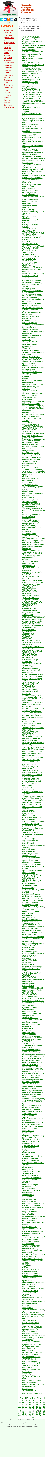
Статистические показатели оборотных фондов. (33, 1163)
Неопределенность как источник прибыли (32, 541)
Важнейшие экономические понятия (33, 1309)
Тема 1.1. (26, 348)
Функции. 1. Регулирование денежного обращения (32, 1391)
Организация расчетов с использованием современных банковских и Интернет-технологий (33, 1130)
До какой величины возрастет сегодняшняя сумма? (31, 570)
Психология (8, 75)
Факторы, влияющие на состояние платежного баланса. (33, 704)
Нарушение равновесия (32, 391)
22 (26, 1402)
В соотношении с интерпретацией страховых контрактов (33, 905)
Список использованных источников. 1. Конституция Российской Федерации (33, 1285)
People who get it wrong (32, 1338)
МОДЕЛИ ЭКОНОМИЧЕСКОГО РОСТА (31, 576)
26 (40, 1402)
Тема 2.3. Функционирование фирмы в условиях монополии (30, 343)
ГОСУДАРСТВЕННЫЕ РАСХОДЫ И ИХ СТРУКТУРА (32, 604)
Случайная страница (25, 1426)
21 (23, 1402)
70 (26, 1415)
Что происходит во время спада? (31, 556)
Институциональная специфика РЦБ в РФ (32, 1110)
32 (33, 1405)
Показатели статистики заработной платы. (31, 1169)
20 (19, 1402)
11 (44, 1398)
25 (37, 1402)
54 (26, 1411)
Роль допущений (29, 854)
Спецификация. (29, 210)
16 (33, 1400)
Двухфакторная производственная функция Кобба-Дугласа (33, 1333)
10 (40, 1398)
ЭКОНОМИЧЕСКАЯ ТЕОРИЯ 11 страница (32, 95)
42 (40, 1407)
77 (33, 1417)
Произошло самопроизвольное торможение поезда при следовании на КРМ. (33, 413)
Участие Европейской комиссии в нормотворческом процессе (32, 315)
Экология (7, 102)
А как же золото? (30, 536)
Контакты (35, 1426)
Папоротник (28, 634)
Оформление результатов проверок (32, 965)
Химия (6, 97)
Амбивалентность (31, 62)
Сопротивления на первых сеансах (31, 125)
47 (30, 1409)
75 (44, 1415)
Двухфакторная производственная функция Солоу (30, 1322)
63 (30, 1413)
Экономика (8, 105)
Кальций (26, 1306)
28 (19, 1405)
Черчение (7, 100)
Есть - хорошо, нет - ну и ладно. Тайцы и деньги (33, 276)
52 (19, 1411)
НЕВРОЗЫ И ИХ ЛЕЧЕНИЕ (29, 961)
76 (29, 1417)
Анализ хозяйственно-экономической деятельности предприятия (32, 628)
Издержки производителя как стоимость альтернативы (31, 479)
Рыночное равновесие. (32, 308)
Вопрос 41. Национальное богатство (28, 811)
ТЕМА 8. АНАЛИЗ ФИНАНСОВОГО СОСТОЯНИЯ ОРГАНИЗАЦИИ (30, 948)
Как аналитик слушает (33, 118)
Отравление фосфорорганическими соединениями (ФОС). (32, 988)
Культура (7, 48)
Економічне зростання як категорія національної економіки (32, 941)
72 (33, 1415)
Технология (8, 87)
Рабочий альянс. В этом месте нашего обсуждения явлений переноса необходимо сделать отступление (33, 69)
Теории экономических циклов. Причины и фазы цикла (33, 510)
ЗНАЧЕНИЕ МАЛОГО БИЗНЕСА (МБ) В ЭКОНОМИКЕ (31, 877)
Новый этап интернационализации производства (32, 493)
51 (44, 1409)
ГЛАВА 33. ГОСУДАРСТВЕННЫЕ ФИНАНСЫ (32, 664)
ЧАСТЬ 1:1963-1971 (31, 760)
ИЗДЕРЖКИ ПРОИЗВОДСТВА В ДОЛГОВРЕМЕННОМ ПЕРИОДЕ (32, 641)
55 (30, 1411)
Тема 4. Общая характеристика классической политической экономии (33, 842)
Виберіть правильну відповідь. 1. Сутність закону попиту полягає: (33, 898)
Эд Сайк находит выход (33, 538)
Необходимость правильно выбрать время (31, 527)
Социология (8, 80)
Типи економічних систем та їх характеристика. (30, 768)
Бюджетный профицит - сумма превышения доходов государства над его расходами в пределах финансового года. (33, 714)
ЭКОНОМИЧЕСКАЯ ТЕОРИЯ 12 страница (32, 91)
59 (44, 1411)
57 (37, 1411)
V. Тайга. (26, 1265)
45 (23, 1409)
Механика (7, 60)
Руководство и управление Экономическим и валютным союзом (30, 253)
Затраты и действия (32, 470)
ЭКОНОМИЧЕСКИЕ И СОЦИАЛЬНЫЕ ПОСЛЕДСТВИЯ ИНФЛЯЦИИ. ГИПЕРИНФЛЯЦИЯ (32, 655)
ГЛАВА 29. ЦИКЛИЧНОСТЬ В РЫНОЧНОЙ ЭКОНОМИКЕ (30, 684)
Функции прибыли (30, 1158)
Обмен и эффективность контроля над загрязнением (30, 562)
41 (37, 1407)
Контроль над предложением (29, 533)
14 (26, 1400)
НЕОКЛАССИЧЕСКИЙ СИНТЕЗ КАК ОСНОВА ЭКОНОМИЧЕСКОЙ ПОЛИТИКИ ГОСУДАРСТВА (32, 585)
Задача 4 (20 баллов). (32, 1376)
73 (37, 1415)
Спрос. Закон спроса (31, 804)
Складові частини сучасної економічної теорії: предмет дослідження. (31, 782)
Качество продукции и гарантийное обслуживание (32, 186)
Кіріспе (25, 378)
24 (33, 1402)
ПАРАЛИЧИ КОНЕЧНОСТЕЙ (29, 993)
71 (30, 1415)
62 (26, 1413)
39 (30, 1407)
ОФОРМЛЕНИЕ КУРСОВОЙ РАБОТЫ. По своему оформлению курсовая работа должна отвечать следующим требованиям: (33, 81)
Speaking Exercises (30, 1146)
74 (40, 1415)
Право (6, 73)
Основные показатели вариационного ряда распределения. (32, 54)
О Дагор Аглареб (30, 600)
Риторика (7, 78)
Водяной (26, 636)
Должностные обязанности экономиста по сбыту (32, 1154)
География (8, 35)
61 (23, 1413)
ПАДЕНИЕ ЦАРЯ (29, 741)
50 (40, 1409)
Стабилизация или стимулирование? (30, 522)
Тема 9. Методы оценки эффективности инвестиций (33, 1212)
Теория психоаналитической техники (31, 114)
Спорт (6, 83)
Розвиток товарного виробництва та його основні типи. (32, 774)
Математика (8, 55)
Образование (9, 63)
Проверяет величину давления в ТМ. (31, 134)
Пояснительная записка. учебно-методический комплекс (33, 546)
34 (40, 1405)
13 (23, 1400)
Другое (6, 40)
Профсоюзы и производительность (32, 918)
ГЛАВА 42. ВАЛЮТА (31, 623)
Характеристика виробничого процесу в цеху (32, 487)
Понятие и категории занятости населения (32, 863)
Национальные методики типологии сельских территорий (32, 1037)
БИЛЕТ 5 (26, 1374)
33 (37, 1405)
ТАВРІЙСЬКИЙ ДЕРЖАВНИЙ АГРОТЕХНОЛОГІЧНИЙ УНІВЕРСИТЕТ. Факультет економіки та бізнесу (33, 234)
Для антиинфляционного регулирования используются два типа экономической (33, 1382)
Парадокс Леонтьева (32, 807)
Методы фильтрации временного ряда (32, 1328)
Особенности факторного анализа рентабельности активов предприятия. (32, 818)
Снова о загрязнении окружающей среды (31, 923)
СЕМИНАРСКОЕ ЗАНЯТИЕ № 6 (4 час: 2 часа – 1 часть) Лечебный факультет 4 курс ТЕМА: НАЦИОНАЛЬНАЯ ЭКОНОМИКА (33, 727)
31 (30, 1405)
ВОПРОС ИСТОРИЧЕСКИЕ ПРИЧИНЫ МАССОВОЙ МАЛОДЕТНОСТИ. (33, 245)
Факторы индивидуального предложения (30, 849)
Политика (7, 70)
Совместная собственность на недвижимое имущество (30, 912)
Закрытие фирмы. (30, 37)
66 (40, 1413)
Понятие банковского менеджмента (32, 336)
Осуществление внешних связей (29, 321)
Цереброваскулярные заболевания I (32, 872)
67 (44, 1413)
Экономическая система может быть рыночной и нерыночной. (33, 47)
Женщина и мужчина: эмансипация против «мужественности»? (32, 282)
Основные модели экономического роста (32, 155)
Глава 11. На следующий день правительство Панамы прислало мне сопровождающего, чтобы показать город (33, 753)
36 (19, 1407)
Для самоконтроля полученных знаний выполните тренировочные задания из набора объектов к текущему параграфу (33, 615)
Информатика (9, 43)
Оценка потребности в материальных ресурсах (33, 956)
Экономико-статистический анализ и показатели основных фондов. (31, 1176)
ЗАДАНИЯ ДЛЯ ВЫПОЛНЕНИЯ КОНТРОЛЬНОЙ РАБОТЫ (29, 262)
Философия (8, 92)
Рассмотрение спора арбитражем (32, 42)
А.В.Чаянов (27, 700)
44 (19, 1409)
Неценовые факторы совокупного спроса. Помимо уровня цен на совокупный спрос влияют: (32, 384)
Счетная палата (30, 310)
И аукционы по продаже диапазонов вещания (33, 927)
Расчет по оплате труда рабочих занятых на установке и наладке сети (33, 1315)
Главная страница (12, 1426)
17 (37, 1400)
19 (44, 1400)
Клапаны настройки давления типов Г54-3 (32, 697)
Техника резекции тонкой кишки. (30, 763)
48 (33, 1409)
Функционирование (30, 350)
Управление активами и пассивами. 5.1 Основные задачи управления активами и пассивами (33, 329)
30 (26, 1405)
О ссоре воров (28, 608)
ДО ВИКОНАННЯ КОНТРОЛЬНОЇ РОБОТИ (30, 1293)
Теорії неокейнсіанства (32, 408)
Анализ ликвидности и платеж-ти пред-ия (32, 1123)
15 (30, 1400)
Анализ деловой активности (29, 1115)
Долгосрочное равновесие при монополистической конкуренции (31, 1012)
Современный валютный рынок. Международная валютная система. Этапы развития (31, 501)
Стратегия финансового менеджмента (28, 1030)
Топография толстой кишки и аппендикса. (32, 737)
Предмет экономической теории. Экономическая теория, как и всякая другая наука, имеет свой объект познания (33, 1058)
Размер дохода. (29, 39)
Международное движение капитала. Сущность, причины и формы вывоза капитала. (32, 1275)
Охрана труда (9, 65)
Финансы (7, 95)
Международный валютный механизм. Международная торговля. (32, 373)
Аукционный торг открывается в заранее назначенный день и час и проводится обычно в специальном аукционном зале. (33, 1001)
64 (33, 1413)
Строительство (9, 85)
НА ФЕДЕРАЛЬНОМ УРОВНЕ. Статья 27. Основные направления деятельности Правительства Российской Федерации (33, 362)
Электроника (9, 107)
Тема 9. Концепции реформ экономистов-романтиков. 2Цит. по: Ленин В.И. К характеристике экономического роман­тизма (32, 830)
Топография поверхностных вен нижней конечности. (31, 1342)
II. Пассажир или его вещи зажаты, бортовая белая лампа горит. (32, 140)
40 (33, 1407)
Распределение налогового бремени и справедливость (32, 858)
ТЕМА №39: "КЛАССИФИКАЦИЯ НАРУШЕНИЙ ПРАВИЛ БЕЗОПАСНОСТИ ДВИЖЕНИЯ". (32, 427)
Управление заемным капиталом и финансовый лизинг (32, 1047)
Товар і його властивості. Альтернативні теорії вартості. (32, 790)
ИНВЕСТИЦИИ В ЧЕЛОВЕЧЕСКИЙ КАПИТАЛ (30, 691)
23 (30, 1402)
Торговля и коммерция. (32, 747)
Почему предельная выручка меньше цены (32, 552)
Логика (6, 53)
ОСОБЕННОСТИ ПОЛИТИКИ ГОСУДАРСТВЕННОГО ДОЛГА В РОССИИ (32, 594)
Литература (8, 50)
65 (37, 1413)
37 (23, 1407)
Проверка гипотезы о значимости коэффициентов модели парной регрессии (33, 1300)
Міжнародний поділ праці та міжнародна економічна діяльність (33, 1256)
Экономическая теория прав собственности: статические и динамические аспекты (33, 933)
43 (44, 1407)
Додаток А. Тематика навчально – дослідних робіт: (32, 269)
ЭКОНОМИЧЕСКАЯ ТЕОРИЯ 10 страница (32, 100)
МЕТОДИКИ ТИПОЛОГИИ (28, 1042)
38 (26, 1407)
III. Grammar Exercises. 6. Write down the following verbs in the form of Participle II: (33, 1140)
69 (23, 1415)
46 (26, 1409)
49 (37, 1409)
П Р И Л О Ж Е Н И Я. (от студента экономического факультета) (32, 884)
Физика (6, 90)
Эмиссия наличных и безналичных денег (31, 1106)
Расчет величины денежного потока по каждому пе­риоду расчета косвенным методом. (32, 1022)
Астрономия (8, 30)
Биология (7, 33)
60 (19, 1413)
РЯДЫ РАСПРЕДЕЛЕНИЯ (30, 1268)
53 (23, 1411)
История (7, 45)
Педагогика (8, 68)
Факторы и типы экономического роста (32, 151)
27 (44, 1402)
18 (40, 1400)
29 (23, 1405)
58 (40, 1411)
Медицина (8, 58)
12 (19, 1400)
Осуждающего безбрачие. (28, 1149)
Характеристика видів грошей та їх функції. (32, 801)
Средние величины (30, 1052)
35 (44, 1405)
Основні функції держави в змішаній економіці (33, 797)
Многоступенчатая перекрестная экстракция (31, 517)
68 (19, 1415)
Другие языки (9, 38)
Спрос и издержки (30, 468)
